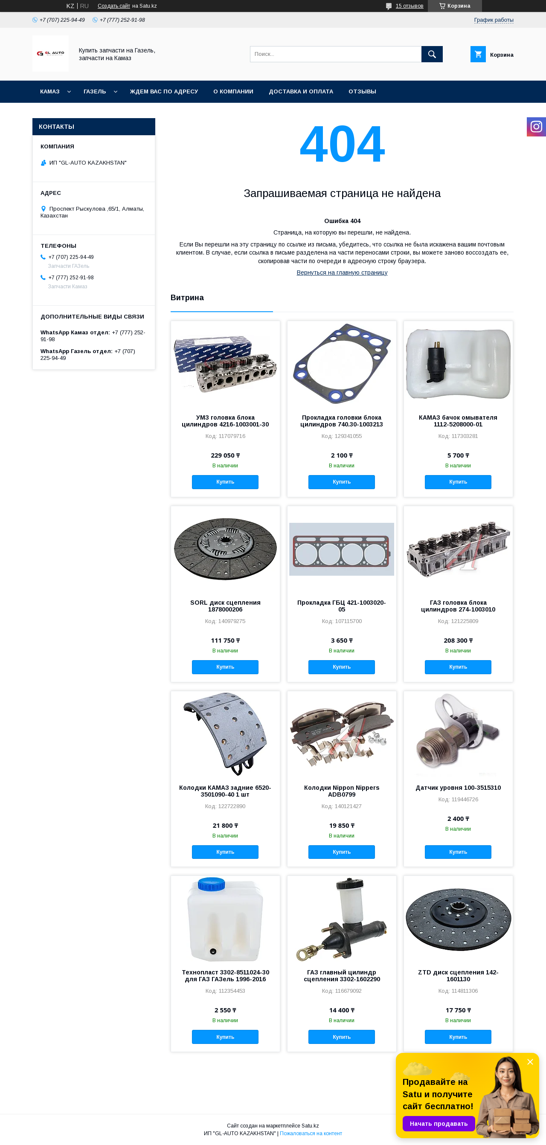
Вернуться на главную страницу (342, 272)
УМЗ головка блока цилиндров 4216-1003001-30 (225, 421)
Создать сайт (114, 6)
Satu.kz (310, 1126)
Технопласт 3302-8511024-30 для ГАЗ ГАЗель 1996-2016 (225, 976)
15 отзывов (410, 6)
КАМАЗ (50, 91)
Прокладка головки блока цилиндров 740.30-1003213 (341, 421)
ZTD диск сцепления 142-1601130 (458, 976)
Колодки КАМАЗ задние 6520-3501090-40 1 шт (225, 791)
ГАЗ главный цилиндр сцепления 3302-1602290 (342, 976)
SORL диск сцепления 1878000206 (225, 606)
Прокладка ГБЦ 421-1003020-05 (341, 606)
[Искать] (432, 54)
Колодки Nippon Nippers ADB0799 (342, 791)
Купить (225, 482)
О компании (233, 91)
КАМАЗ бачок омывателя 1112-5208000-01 (458, 421)
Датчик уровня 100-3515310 (458, 787)
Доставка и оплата (301, 91)
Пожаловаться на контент (311, 1133)
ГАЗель (95, 91)
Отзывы (362, 91)
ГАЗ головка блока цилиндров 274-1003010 (458, 606)
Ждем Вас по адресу (164, 91)
